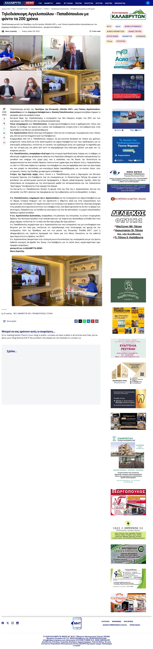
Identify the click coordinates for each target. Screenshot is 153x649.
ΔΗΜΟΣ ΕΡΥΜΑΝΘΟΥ (133, 26)
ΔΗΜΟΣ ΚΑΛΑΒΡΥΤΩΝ (115, 31)
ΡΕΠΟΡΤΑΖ (121, 41)
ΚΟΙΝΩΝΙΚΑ (140, 36)
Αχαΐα (118, 26)
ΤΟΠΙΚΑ (46, 9)
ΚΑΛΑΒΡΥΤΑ (127, 36)
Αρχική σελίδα (6, 9)
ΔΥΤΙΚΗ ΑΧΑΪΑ (112, 36)
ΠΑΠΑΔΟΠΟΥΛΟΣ (36, 9)
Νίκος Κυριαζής (11, 31)
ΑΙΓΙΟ (109, 26)
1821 (13, 9)
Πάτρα (109, 41)
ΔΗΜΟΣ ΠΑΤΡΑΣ (135, 31)
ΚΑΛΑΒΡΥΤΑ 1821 (22, 9)
